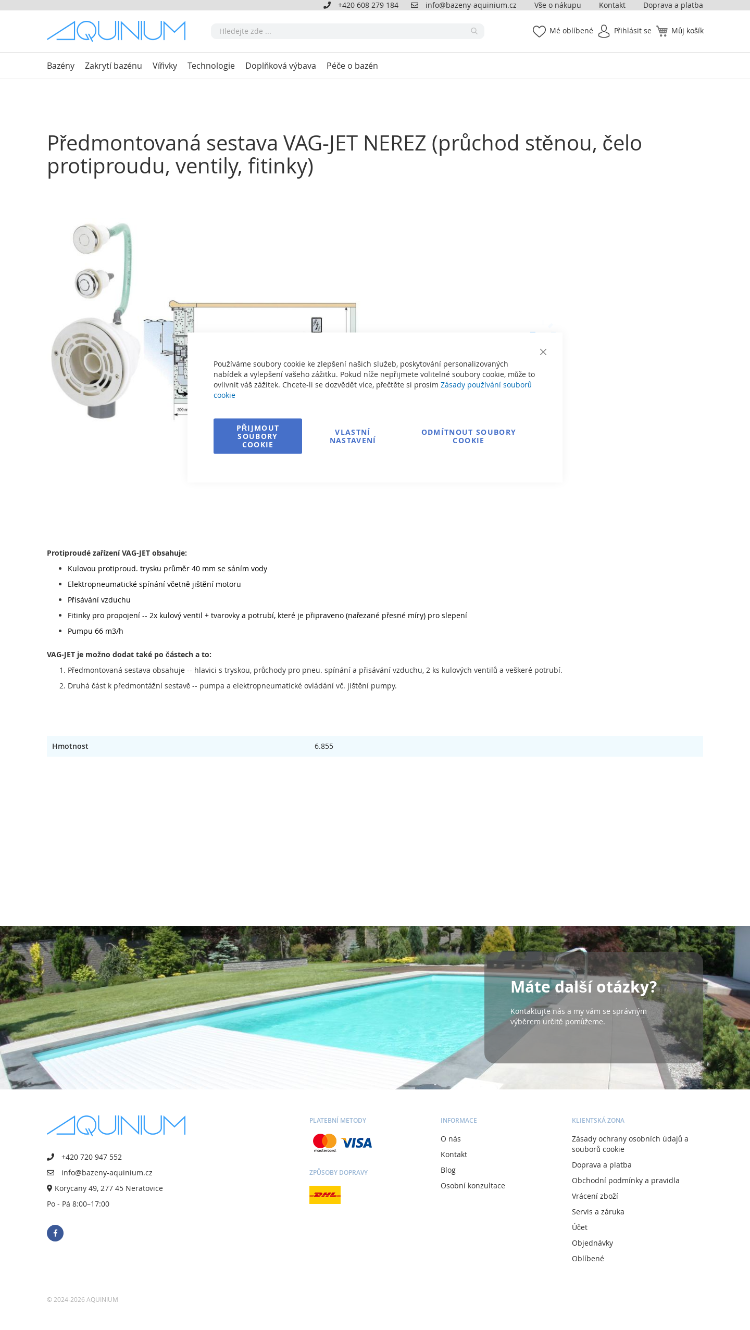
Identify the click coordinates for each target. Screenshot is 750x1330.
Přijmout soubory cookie (258, 436)
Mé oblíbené (571, 30)
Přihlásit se (633, 30)
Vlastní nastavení (353, 436)
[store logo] (120, 31)
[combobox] (347, 31)
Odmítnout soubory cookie (469, 436)
